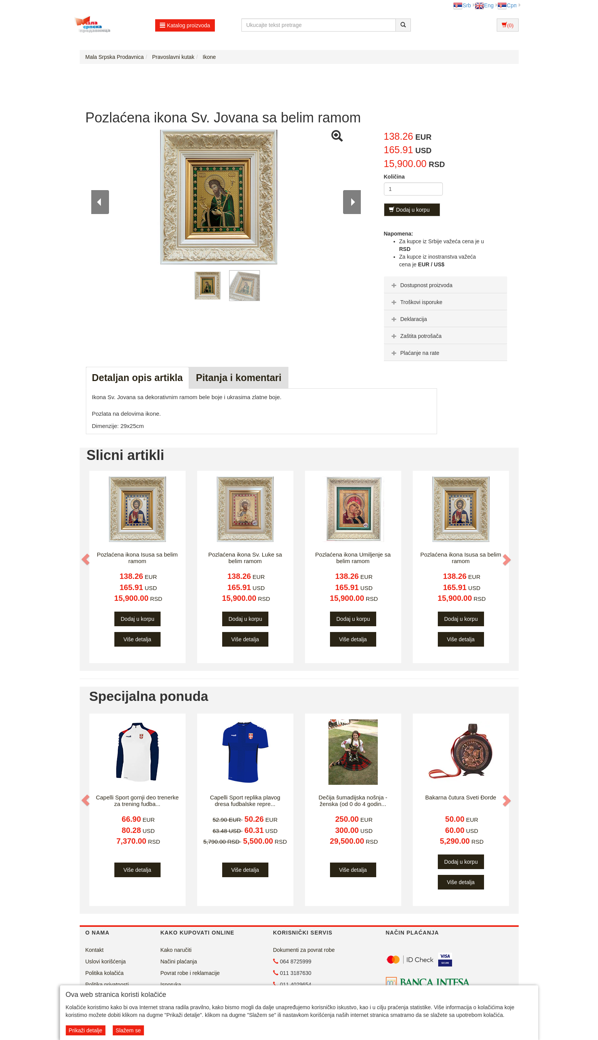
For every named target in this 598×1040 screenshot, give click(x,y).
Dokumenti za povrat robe (304, 950)
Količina (394, 177)
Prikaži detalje (85, 1030)
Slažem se (128, 1030)
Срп (506, 5)
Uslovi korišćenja (105, 961)
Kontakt (94, 950)
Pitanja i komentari (238, 377)
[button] (86, 559)
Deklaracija (408, 319)
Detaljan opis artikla (137, 377)
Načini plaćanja (179, 961)
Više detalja (137, 639)
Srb (462, 5)
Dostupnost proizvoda (421, 285)
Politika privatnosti (107, 984)
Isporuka (171, 984)
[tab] (445, 284)
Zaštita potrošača (416, 336)
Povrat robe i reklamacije (190, 973)
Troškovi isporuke (416, 302)
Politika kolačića (104, 973)
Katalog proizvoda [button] (185, 25)
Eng (484, 5)
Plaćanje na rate (414, 353)
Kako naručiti (176, 950)
